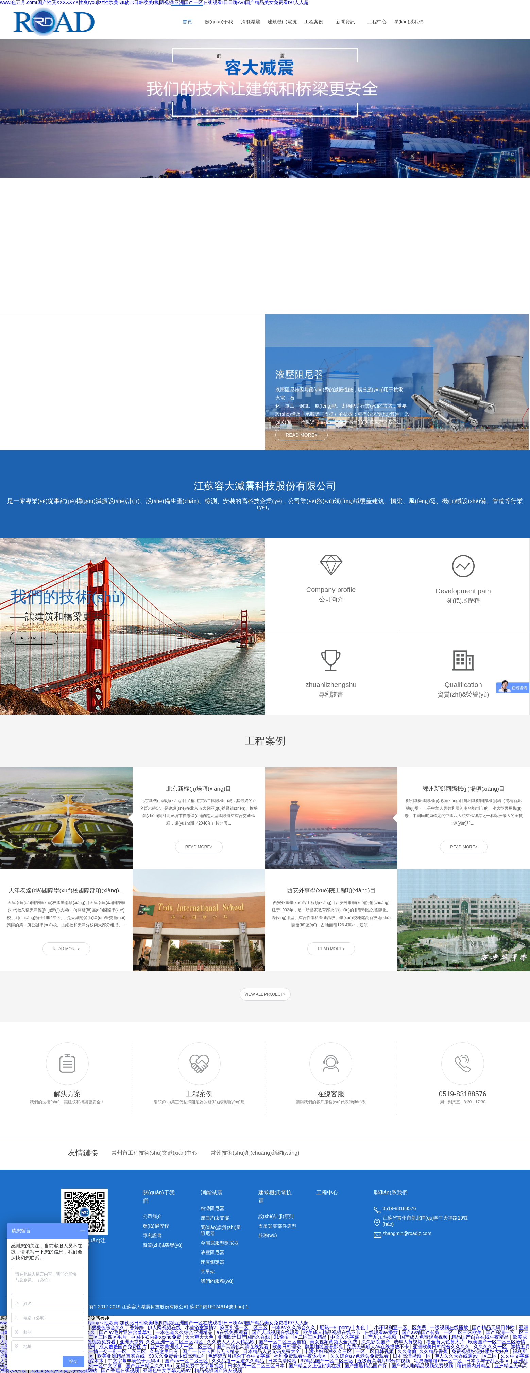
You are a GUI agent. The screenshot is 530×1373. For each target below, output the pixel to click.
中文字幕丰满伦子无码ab (135, 1360)
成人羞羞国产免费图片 (123, 1346)
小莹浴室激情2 (201, 1327)
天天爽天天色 (200, 1337)
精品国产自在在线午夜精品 (480, 1337)
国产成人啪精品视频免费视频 (423, 1365)
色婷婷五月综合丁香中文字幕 (239, 1356)
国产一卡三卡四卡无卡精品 (211, 1351)
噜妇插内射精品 (474, 1365)
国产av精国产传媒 (421, 1332)
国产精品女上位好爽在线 (315, 1365)
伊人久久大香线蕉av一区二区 (466, 1356)
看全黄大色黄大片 (446, 1341)
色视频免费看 (102, 1341)
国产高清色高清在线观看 (243, 1346)
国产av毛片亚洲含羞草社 (126, 1332)
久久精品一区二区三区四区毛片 (94, 1337)
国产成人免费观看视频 (424, 1337)
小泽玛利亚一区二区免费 (401, 1327)
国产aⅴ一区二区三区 (187, 1360)
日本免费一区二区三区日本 (256, 1365)
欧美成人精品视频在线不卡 (332, 1332)
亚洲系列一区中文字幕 (98, 1365)
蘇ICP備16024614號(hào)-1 (219, 1306)
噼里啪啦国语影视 (324, 1346)
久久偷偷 (406, 1351)
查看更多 (67, 305)
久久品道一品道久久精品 (239, 1360)
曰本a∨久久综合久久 (294, 1327)
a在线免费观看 (233, 1332)
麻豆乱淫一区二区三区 (244, 1327)
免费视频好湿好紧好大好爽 (480, 1351)
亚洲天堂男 (131, 1341)
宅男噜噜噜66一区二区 (438, 1360)
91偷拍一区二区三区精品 (301, 1337)
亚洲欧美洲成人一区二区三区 (181, 1346)
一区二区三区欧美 (463, 1332)
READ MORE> (301, 435)
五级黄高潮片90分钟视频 (384, 1360)
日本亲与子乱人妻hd (488, 1360)
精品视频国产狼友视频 (218, 1370)
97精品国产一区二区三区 (328, 1360)
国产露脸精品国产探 (366, 1365)
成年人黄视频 (409, 1341)
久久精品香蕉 (434, 1351)
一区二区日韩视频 (375, 1351)
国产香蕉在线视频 (120, 1370)
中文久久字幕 (345, 1337)
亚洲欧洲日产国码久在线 (244, 1337)
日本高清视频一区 (412, 1356)
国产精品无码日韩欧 (494, 1327)
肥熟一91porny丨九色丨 (345, 1327)
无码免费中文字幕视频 (200, 1365)
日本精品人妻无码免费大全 (272, 1351)
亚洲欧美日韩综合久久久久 (442, 1346)
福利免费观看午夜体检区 (301, 1356)
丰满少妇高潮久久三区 (328, 1351)
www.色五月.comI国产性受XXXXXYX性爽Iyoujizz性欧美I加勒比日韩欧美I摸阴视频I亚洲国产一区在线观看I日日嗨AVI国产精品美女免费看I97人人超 (154, 1322)
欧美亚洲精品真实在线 (121, 1356)
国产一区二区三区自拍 (282, 1341)
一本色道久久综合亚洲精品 (184, 1332)
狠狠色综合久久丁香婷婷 (118, 1327)
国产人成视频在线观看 (276, 1332)
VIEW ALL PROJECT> (265, 994)
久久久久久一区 (491, 1346)
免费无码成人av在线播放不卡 (378, 1346)
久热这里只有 (164, 1351)
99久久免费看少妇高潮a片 (177, 1356)
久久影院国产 (376, 1341)
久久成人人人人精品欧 (231, 1341)
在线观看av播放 (381, 1332)
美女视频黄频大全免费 (334, 1341)
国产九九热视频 (380, 1337)
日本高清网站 (283, 1360)
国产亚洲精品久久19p (149, 1365)
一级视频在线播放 (449, 1327)
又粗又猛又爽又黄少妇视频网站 (64, 1370)
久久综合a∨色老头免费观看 (360, 1356)
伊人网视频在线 (165, 1327)
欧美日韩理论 (287, 1346)
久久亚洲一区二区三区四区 (175, 1341)
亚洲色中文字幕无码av (167, 1370)
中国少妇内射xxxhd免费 (156, 1337)
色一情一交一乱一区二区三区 (115, 1351)
